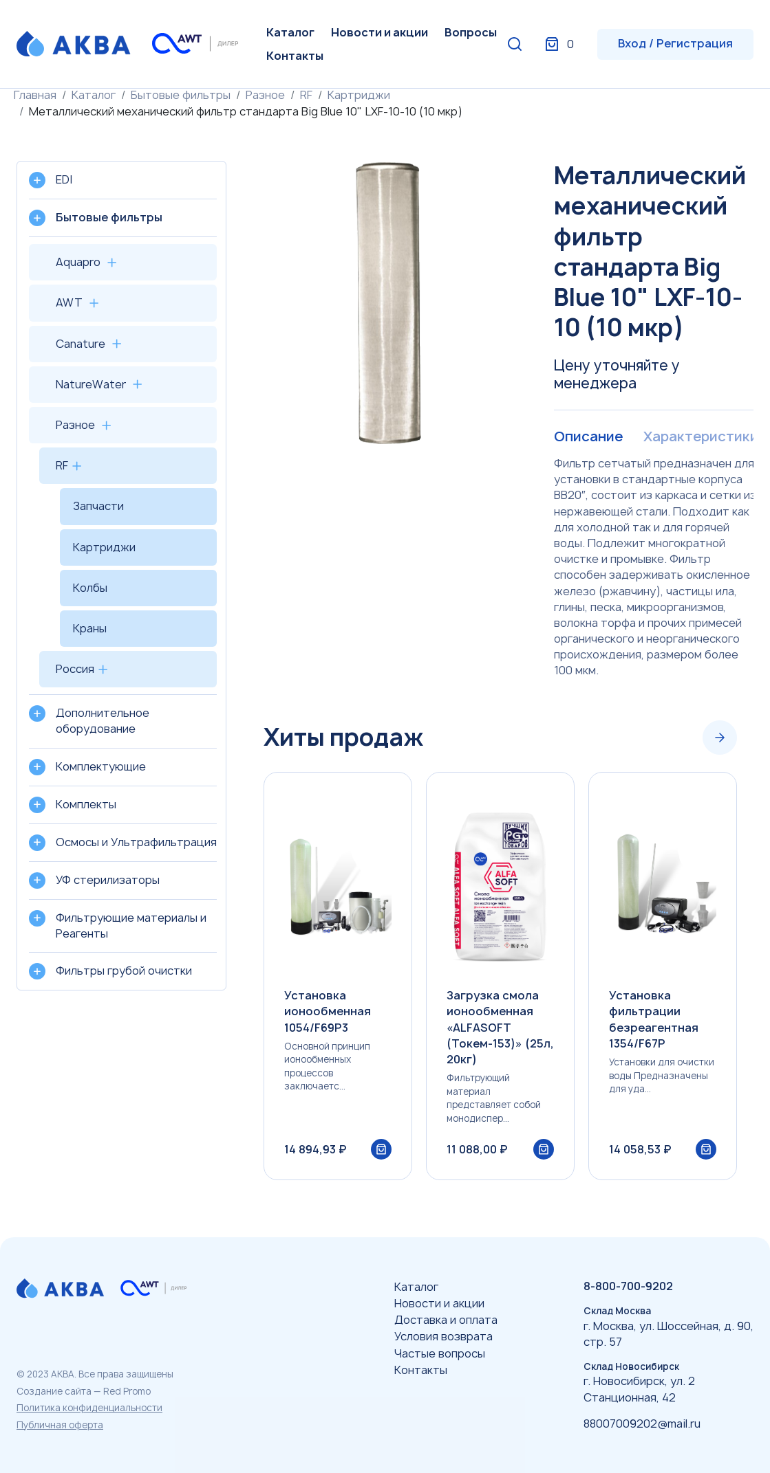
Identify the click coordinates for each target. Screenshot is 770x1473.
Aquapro (78, 261)
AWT (69, 302)
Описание (588, 436)
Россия (75, 668)
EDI (64, 179)
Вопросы (471, 32)
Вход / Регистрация (675, 43)
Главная (35, 94)
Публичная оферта (60, 1425)
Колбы (90, 587)
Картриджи (359, 94)
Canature (80, 343)
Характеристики (699, 436)
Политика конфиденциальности (89, 1408)
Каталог (290, 32)
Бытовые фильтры (181, 94)
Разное (265, 94)
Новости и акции (379, 32)
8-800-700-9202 (628, 1286)
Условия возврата (443, 1336)
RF (306, 94)
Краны (90, 628)
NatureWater (91, 384)
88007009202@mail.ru (642, 1423)
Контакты (294, 55)
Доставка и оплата (446, 1319)
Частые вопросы (439, 1353)
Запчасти (98, 505)
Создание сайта (54, 1391)
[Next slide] (720, 737)
